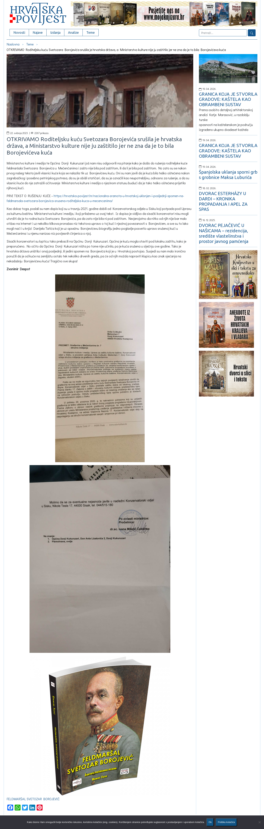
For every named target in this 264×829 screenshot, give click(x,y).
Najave (38, 32)
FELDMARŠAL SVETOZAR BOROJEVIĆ (33, 799)
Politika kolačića (226, 822)
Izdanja (55, 32)
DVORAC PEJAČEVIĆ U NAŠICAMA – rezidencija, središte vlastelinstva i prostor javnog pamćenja (223, 233)
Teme (90, 32)
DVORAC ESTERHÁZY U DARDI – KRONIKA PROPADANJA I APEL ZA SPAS (223, 201)
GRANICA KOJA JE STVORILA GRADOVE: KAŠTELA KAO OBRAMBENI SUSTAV (228, 99)
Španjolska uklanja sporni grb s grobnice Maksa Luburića (228, 175)
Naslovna (13, 44)
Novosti (19, 32)
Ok (210, 822)
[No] (259, 822)
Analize (73, 32)
